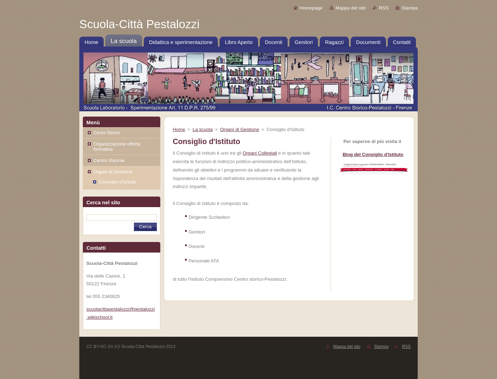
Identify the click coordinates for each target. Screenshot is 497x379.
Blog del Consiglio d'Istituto (373, 154)
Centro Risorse (108, 160)
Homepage (311, 8)
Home (179, 129)
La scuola (203, 129)
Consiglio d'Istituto (117, 182)
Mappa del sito (351, 8)
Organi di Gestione (113, 171)
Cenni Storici (106, 132)
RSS (383, 8)
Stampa (409, 8)
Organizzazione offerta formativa (116, 146)
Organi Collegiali (260, 153)
